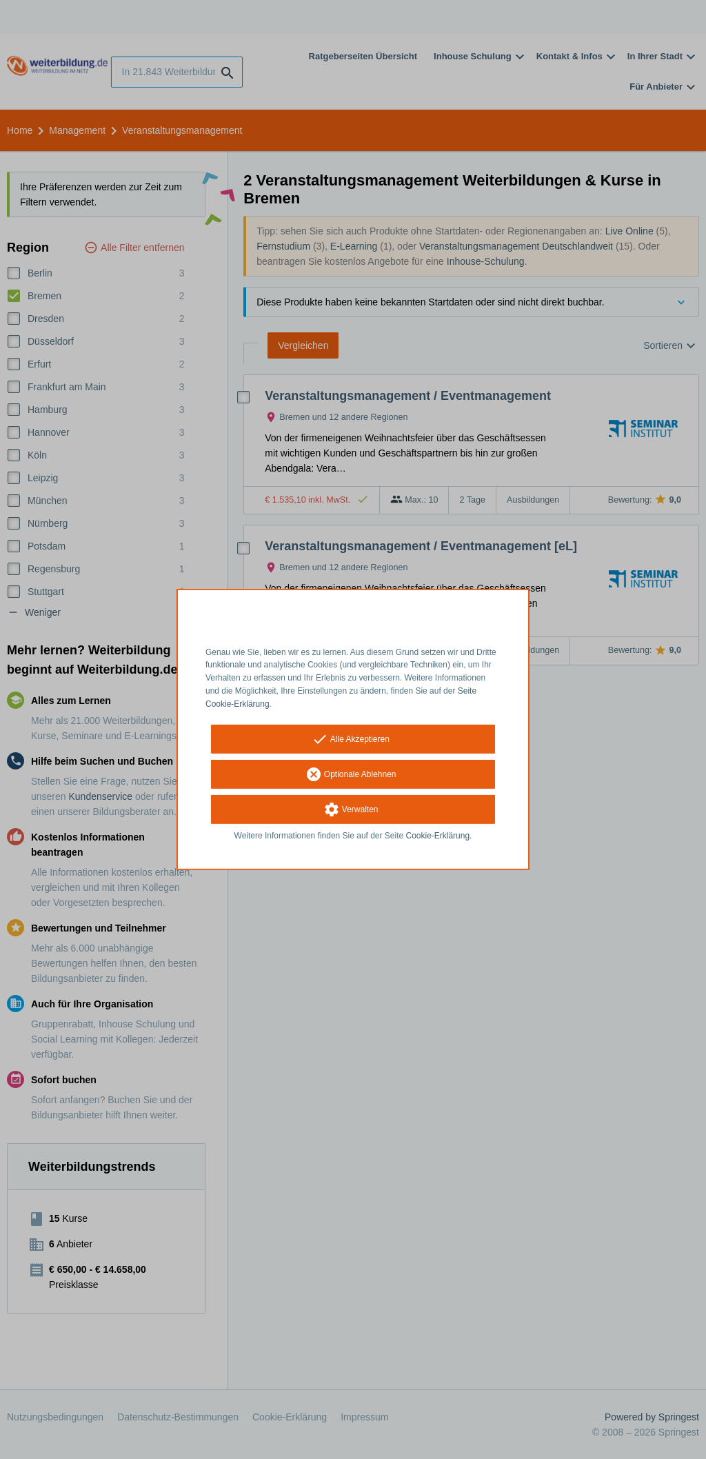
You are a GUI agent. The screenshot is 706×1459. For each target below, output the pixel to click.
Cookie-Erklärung (438, 835)
